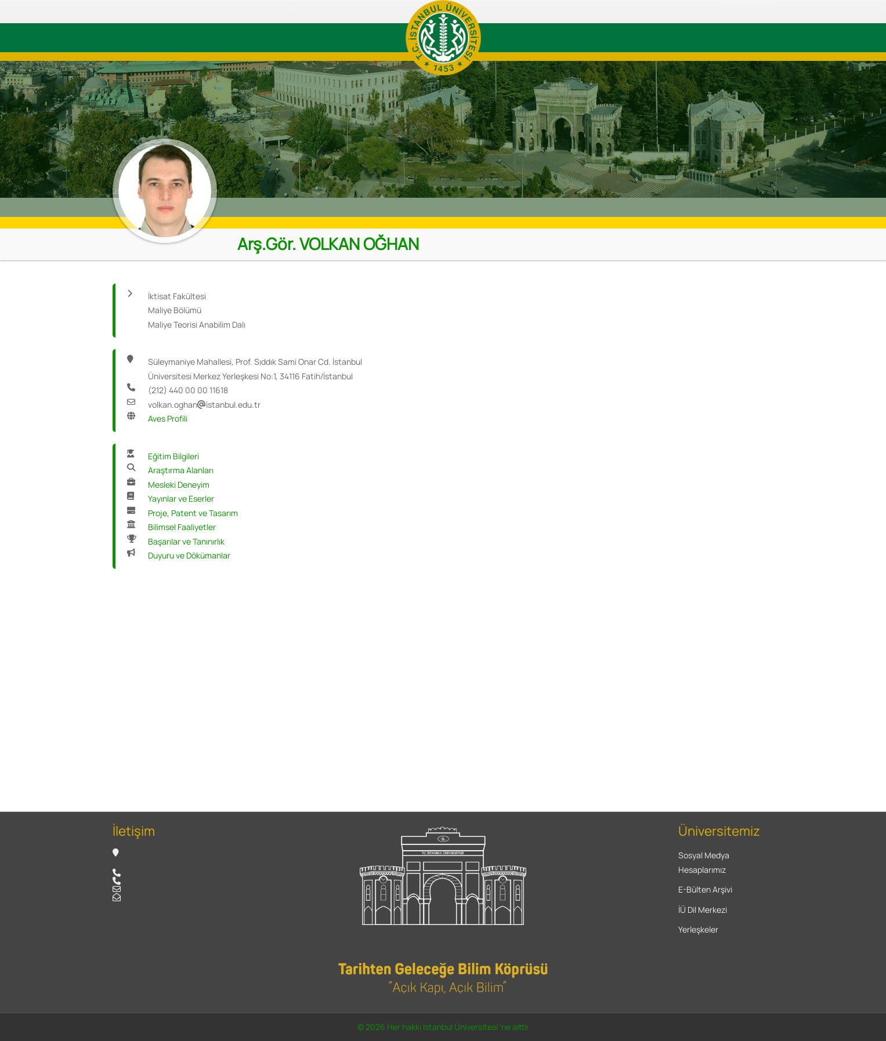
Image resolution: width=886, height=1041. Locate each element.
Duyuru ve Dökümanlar (189, 555)
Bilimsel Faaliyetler (182, 526)
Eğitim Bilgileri (173, 456)
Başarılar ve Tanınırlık (186, 541)
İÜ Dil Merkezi (702, 909)
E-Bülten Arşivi (705, 889)
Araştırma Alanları (181, 470)
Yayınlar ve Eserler (181, 498)
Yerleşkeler (698, 929)
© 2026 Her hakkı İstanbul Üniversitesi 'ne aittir (443, 1026)
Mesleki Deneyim (178, 484)
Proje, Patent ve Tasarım (193, 512)
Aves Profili (167, 418)
